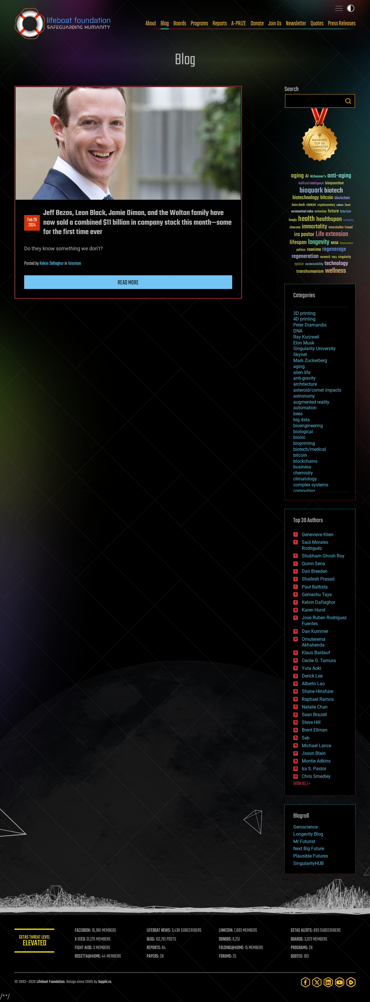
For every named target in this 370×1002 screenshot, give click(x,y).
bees (298, 413)
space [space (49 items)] (299, 263)
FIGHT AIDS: (83, 948)
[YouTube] (339, 982)
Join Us (274, 23)
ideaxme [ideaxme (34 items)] (295, 228)
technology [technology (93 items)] (336, 264)
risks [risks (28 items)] (334, 257)
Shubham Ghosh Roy (323, 556)
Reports (220, 23)
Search (348, 101)
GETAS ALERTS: (302, 930)
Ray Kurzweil (306, 337)
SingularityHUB (308, 863)
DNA (297, 331)
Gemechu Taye (317, 594)
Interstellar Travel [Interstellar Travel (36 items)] (341, 228)
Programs (199, 23)
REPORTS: (154, 948)
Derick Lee (312, 676)
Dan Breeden (314, 571)
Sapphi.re (104, 982)
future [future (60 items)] (333, 211)
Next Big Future (308, 848)
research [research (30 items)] (325, 257)
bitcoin (300, 455)
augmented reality (311, 402)
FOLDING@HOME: (231, 948)
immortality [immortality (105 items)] (314, 226)
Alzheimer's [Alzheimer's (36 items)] (318, 177)
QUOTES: (297, 956)
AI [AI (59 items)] (307, 176)
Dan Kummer (315, 631)
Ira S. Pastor (314, 768)
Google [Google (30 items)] (293, 220)
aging (299, 366)
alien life (301, 372)
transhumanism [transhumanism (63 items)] (310, 271)
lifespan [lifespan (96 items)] (298, 242)
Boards (179, 23)
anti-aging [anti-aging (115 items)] (339, 175)
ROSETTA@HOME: (88, 956)
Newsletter (296, 23)
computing (304, 490)
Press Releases (342, 23)
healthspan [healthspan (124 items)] (329, 219)
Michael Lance (316, 745)
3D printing (304, 313)
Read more (128, 283)
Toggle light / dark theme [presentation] (350, 8)
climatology (305, 479)
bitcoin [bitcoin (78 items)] (326, 198)
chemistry (303, 473)
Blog (165, 23)
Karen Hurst (313, 610)
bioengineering (308, 425)
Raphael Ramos (318, 699)
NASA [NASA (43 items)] (334, 243)
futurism (74, 263)
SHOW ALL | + (302, 784)
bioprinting (304, 443)
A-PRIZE (238, 23)
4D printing (304, 319)
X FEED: (80, 939)
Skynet (300, 354)
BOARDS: (297, 939)
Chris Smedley (316, 776)
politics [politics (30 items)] (300, 250)
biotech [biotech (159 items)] (333, 191)
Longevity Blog (308, 834)
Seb (305, 738)
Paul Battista (315, 587)
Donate (257, 23)
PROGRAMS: (299, 948)
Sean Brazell (314, 714)
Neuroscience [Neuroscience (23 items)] (346, 243)
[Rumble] (351, 982)
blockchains (305, 461)
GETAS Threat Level (34, 941)
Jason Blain (314, 753)
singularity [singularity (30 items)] (344, 257)
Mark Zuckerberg (310, 360)
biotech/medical (309, 449)
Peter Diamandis (310, 325)
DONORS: (225, 939)
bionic (299, 437)
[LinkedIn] (328, 982)
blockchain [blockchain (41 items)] (342, 198)
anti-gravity (304, 378)
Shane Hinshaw (317, 691)
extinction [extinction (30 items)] (321, 212)
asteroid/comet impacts (317, 390)
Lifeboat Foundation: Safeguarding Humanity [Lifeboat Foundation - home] (62, 23)
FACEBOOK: (83, 930)
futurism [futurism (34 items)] (345, 212)
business (302, 467)
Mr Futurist (304, 841)
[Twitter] (316, 982)
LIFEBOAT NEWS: (159, 930)
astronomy (304, 396)
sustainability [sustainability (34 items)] (314, 264)
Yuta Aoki (311, 668)
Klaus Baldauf (316, 652)
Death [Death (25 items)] (347, 205)
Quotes (317, 23)
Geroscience (305, 827)
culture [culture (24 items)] (339, 205)
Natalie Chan (315, 707)
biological (303, 431)
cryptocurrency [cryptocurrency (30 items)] (326, 205)
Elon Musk (303, 343)
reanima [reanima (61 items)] (314, 249)
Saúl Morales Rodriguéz (315, 545)
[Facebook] (305, 982)
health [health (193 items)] (306, 219)
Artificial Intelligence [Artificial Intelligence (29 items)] (311, 183)
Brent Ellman (314, 730)
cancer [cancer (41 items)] (311, 205)
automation (305, 407)
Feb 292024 (32, 223)
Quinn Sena (313, 563)
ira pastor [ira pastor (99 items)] (304, 234)
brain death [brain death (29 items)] (298, 205)
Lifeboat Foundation (51, 982)
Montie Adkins (316, 761)
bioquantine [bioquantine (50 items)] (334, 183)
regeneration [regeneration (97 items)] (305, 256)
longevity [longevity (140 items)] (318, 242)
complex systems (310, 484)
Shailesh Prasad (318, 579)
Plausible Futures (310, 856)
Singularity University (314, 348)
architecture (305, 384)
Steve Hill (311, 722)
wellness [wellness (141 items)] (335, 271)
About (150, 23)
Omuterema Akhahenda (313, 642)
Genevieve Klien (317, 534)
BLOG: (151, 939)
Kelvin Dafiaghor (52, 263)
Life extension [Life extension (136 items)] (332, 234)
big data (301, 419)
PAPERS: (153, 956)
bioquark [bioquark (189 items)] (311, 191)
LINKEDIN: (226, 930)
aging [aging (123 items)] (297, 175)
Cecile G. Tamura (319, 660)
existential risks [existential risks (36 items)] (302, 212)
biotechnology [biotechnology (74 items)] (305, 198)
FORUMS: (225, 956)
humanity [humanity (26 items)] (348, 220)
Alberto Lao (313, 683)
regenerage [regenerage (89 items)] (334, 249)
